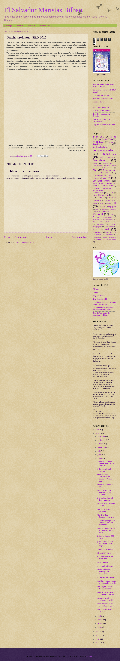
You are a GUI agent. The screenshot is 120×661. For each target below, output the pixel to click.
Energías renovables (100, 299)
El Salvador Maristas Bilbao (43, 10)
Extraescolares (98, 190)
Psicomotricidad (108, 219)
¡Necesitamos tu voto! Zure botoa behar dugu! (105, 544)
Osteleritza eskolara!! (105, 549)
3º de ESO (107, 139)
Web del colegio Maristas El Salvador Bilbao (103, 85)
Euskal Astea (98, 183)
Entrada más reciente (15, 237)
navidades (113, 209)
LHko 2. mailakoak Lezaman (104, 610)
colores (114, 165)
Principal (9, 26)
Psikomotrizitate (97, 222)
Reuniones (100, 224)
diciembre (101, 436)
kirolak (102, 203)
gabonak (110, 193)
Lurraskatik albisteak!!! (105, 566)
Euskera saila (107, 186)
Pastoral (98, 214)
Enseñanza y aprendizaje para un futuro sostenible (104, 303)
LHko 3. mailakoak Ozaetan (104, 470)
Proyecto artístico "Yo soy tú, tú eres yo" (105, 605)
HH (114, 195)
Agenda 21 (108, 153)
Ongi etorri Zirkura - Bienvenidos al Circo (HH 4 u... (105, 463)
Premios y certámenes (102, 217)
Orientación (31, 26)
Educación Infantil (101, 181)
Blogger (89, 656)
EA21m (105, 178)
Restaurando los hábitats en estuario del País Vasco (103, 309)
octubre (101, 444)
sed (107, 229)
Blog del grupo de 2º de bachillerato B (102, 120)
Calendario (20, 26)
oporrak (97, 211)
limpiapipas (112, 207)
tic (115, 232)
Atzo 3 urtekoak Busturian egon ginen (106, 516)
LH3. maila (102, 206)
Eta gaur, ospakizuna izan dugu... (105, 510)
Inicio (49, 237)
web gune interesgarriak (108, 237)
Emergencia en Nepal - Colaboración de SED (106, 593)
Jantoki (95, 203)
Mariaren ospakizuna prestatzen (105, 558)
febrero (100, 623)
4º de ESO (98, 142)
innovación (109, 200)
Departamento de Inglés (102, 175)
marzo (100, 620)
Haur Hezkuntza (100, 195)
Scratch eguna (102, 562)
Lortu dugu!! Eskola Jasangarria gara (104, 588)
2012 (98, 639)
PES (111, 215)
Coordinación (108, 168)
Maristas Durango (99, 102)
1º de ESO (98, 137)
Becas (95, 163)
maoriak (104, 209)
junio (100, 455)
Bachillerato (100, 160)
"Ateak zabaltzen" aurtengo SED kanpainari (103, 572)
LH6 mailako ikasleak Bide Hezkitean (105, 499)
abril (99, 616)
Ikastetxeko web (44, 26)
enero (100, 627)
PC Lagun (96, 289)
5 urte (111, 142)
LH (114, 202)
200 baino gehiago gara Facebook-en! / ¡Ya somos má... (106, 523)
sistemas (108, 232)
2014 (98, 632)
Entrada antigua (80, 237)
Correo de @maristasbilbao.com (101, 106)
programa (96, 219)
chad (107, 165)
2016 (98, 430)
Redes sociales (111, 222)
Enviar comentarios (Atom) (25, 242)
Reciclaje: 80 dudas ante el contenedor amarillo (106, 582)
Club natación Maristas (101, 95)
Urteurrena (99, 234)
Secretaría (96, 230)
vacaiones (96, 237)
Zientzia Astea (111, 239)
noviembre (102, 440)
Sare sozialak (109, 226)
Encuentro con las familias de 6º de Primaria (104, 492)
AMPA (101, 157)
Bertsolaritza (107, 163)
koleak (108, 203)
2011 (98, 643)
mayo (100, 458)
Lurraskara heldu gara (105, 577)
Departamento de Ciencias (104, 171)
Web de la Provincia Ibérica (103, 98)
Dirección (96, 178)
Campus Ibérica (98, 165)
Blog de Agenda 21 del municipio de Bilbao (101, 314)
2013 (98, 635)
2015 (98, 433)
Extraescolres (98, 193)
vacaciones (109, 234)
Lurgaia (96, 292)
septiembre (102, 447)
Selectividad (97, 232)
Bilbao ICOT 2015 (104, 553)
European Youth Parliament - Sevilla (105, 599)
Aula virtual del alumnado (102, 111)
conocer (98, 168)
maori (97, 209)
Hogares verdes (99, 296)
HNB (100, 198)
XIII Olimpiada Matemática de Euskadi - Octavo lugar (104, 478)
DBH (95, 170)
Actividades (98, 144)
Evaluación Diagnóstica (102, 188)
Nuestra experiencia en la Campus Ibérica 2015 (106, 530)
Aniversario (110, 157)
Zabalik (98, 239)
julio (99, 451)
